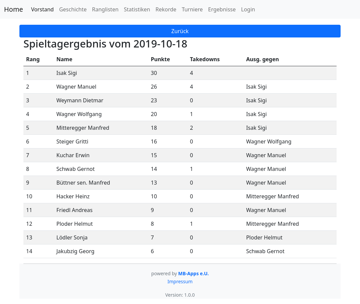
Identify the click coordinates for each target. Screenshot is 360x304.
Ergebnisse (222, 9)
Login (248, 9)
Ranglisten (105, 9)
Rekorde (166, 9)
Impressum (180, 281)
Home (13, 9)
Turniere (192, 9)
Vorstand (42, 9)
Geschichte (73, 9)
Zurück (180, 31)
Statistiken (137, 9)
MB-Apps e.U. (193, 273)
